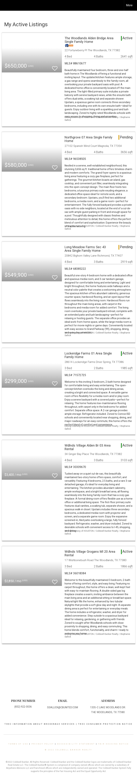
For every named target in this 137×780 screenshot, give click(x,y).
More (129, 5)
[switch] (54, 67)
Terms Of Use (18, 744)
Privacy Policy (43, 744)
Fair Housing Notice (113, 744)
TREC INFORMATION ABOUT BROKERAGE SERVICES (40, 724)
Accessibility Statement (76, 744)
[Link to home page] (4, 5)
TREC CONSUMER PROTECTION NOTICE (105, 724)
